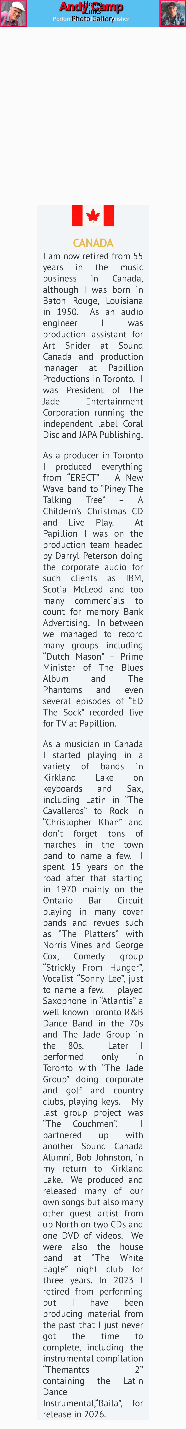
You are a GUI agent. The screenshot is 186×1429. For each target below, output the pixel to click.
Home (93, 3)
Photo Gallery (93, 18)
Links (93, 11)
